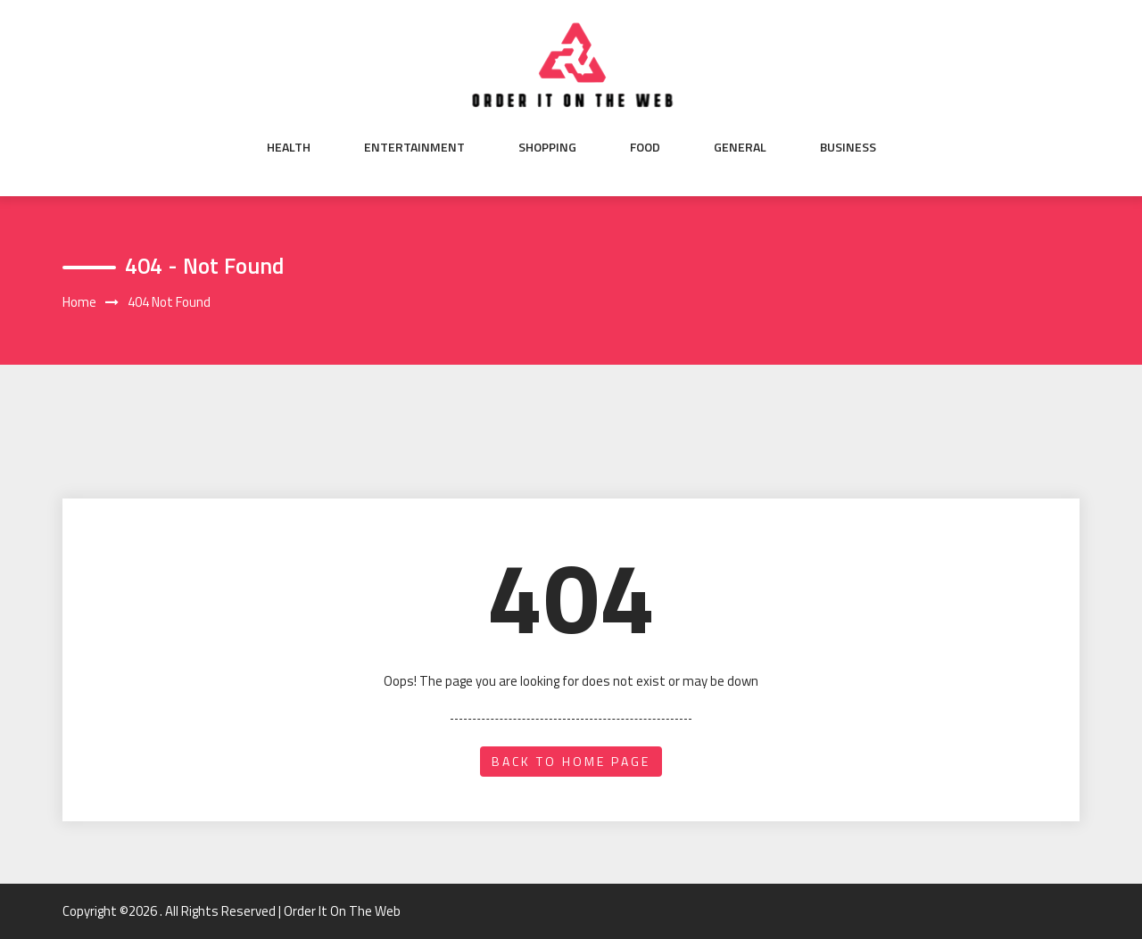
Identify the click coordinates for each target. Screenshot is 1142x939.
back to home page (571, 761)
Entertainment (414, 147)
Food (645, 147)
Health (288, 147)
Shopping (547, 147)
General (740, 147)
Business (848, 147)
